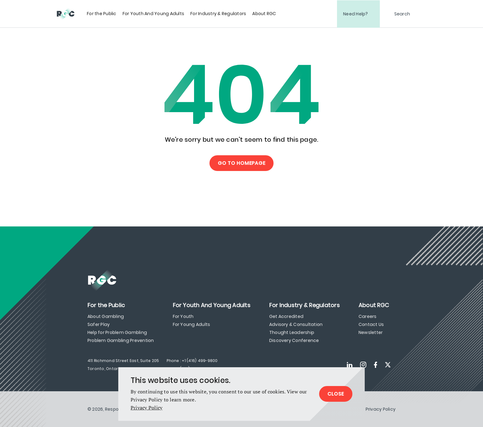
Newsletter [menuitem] (371, 332)
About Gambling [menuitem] (105, 316)
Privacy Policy (146, 407)
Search (402, 14)
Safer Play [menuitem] (98, 324)
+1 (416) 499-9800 (199, 360)
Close (335, 393)
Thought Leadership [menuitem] (291, 332)
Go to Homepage (242, 163)
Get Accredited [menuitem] (286, 316)
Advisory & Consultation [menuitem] (296, 324)
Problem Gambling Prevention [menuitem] (120, 340)
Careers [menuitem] (368, 316)
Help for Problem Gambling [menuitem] (117, 332)
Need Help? (355, 14)
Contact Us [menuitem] (371, 324)
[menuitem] (101, 13)
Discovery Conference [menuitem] (294, 340)
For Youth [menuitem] (183, 316)
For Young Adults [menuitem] (191, 324)
